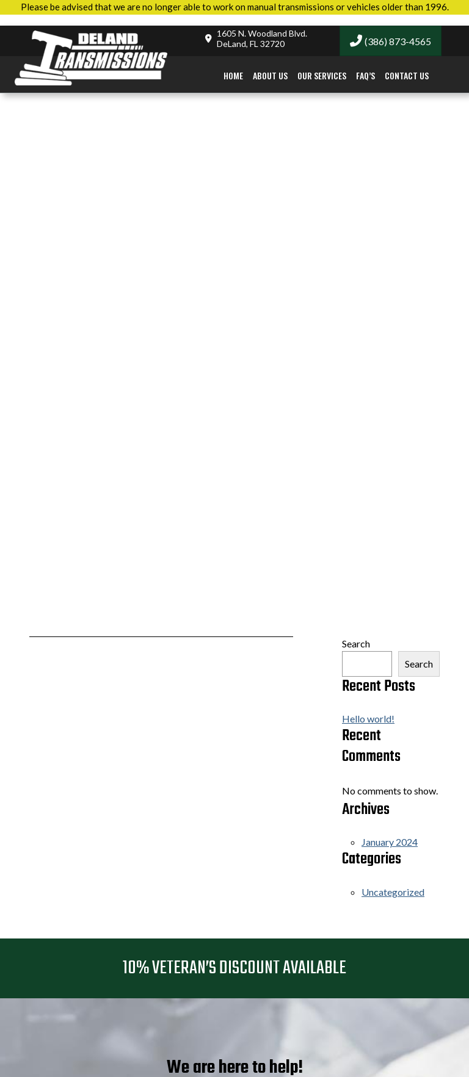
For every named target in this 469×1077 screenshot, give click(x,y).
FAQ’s (365, 64)
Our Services (321, 64)
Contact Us (407, 64)
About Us (270, 64)
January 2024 (390, 842)
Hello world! (368, 718)
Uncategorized (393, 892)
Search (356, 643)
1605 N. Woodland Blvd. (262, 27)
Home (233, 64)
